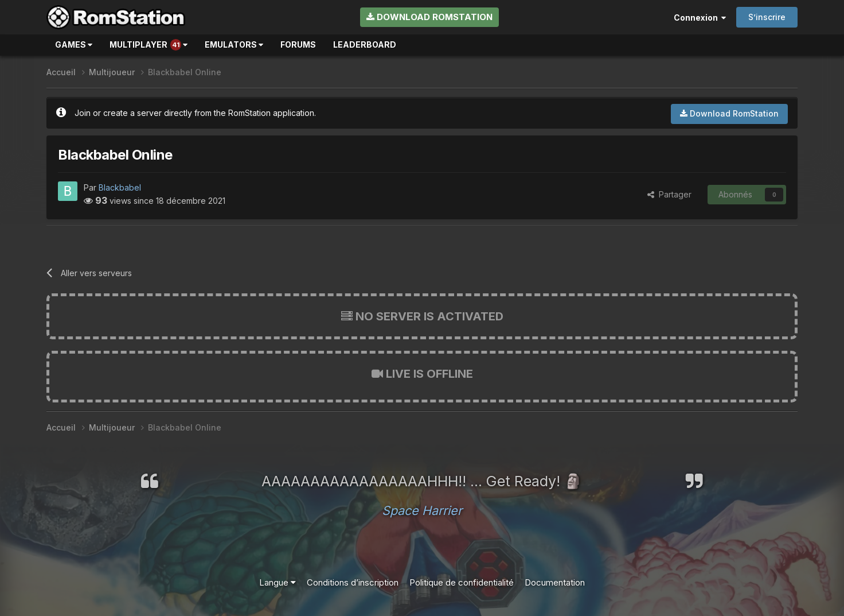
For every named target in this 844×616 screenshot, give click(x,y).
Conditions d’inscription (352, 582)
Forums (298, 44)
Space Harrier (422, 510)
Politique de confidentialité (461, 582)
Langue (277, 582)
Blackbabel (120, 187)
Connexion (700, 17)
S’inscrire (767, 17)
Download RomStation (429, 16)
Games (73, 44)
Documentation (555, 582)
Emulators (234, 44)
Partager (669, 194)
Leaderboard (364, 44)
